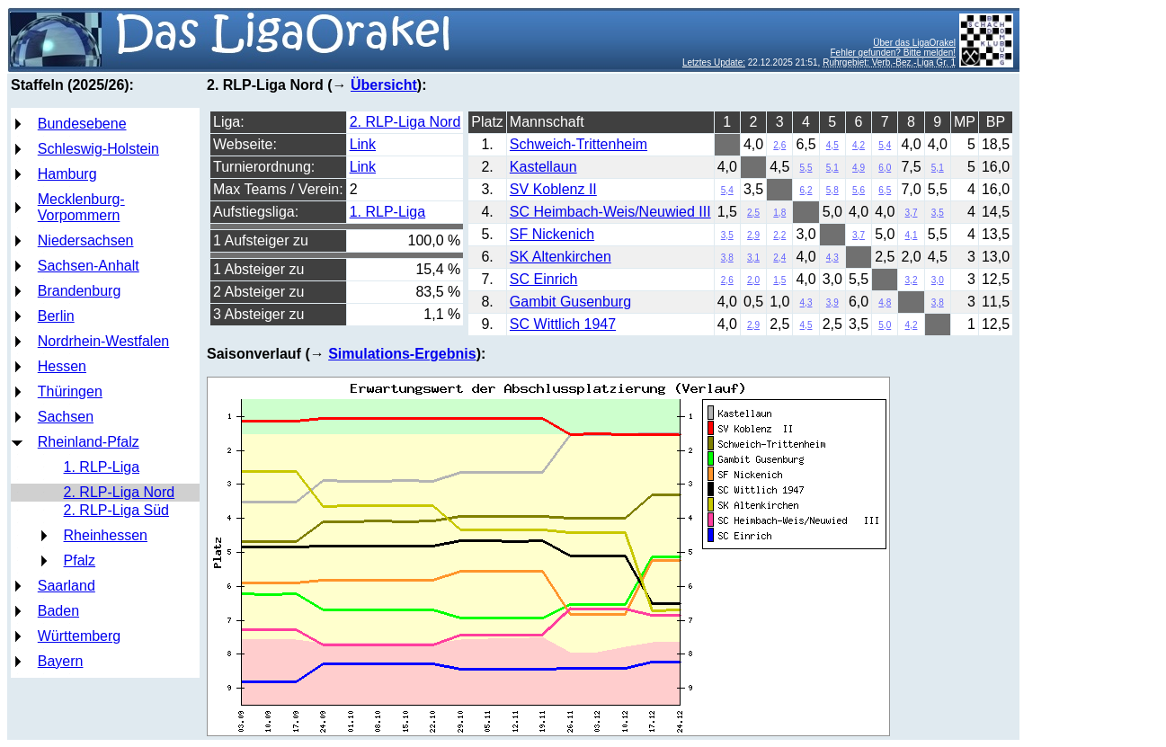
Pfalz (80, 560)
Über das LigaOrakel (914, 43)
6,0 (884, 168)
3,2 (911, 280)
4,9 (858, 168)
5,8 (832, 190)
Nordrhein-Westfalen (103, 341)
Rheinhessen (105, 535)
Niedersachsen (86, 240)
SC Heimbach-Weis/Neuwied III (610, 211)
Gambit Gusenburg (570, 301)
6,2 (806, 190)
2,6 (779, 145)
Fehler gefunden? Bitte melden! (893, 53)
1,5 (779, 280)
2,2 (779, 235)
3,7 (911, 213)
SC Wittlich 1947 (563, 324)
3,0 (937, 280)
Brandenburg (79, 290)
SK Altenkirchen (560, 256)
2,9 (753, 235)
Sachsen (65, 416)
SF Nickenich (552, 234)
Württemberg (79, 636)
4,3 (832, 257)
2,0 (753, 280)
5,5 (806, 168)
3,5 (937, 213)
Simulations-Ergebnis (402, 353)
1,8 (779, 213)
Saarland (66, 585)
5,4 (884, 145)
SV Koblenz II (553, 189)
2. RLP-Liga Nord (119, 492)
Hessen (62, 366)
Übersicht (384, 85)
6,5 (884, 190)
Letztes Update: (713, 62)
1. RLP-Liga (102, 467)
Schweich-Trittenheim (578, 144)
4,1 (911, 235)
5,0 (884, 325)
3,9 (832, 302)
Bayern (61, 661)
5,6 (858, 190)
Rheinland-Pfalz (88, 441)
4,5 (832, 145)
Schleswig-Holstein (98, 148)
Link (363, 144)
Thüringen (70, 391)
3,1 (753, 257)
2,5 (753, 213)
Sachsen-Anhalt (88, 265)
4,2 (858, 145)
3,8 (727, 257)
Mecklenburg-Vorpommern (81, 207)
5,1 (832, 168)
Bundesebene (82, 123)
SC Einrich (544, 279)
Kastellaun (543, 166)
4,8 (884, 302)
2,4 (779, 257)
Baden (58, 610)
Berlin (56, 316)
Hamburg (67, 174)
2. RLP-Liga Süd (116, 510)
